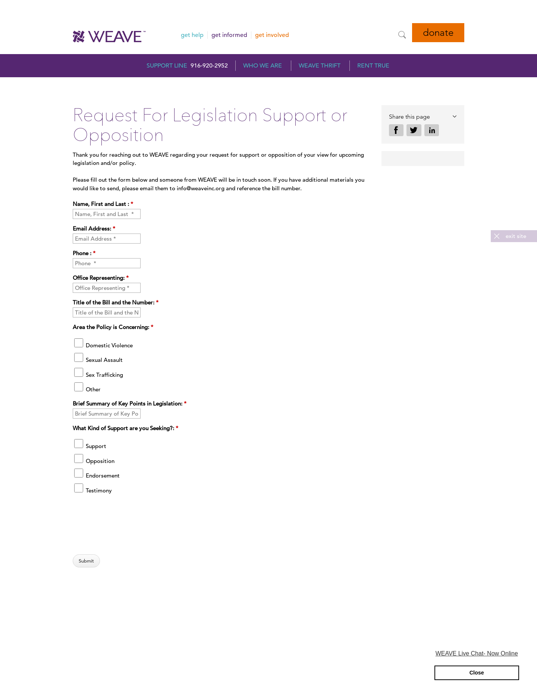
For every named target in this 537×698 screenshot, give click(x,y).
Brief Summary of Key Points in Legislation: (129, 403)
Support (90, 446)
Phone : (84, 253)
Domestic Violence (103, 345)
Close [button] (477, 673)
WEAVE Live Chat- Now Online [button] (477, 653)
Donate (438, 32)
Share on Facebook (396, 130)
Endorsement (97, 475)
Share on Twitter (413, 130)
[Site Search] (402, 34)
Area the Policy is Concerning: (113, 327)
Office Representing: (101, 277)
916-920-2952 (209, 65)
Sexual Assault (98, 359)
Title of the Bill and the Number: (115, 302)
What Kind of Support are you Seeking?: (125, 428)
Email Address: (94, 228)
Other (87, 389)
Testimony (93, 490)
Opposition (94, 460)
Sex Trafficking (98, 374)
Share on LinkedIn (431, 130)
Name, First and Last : (103, 203)
